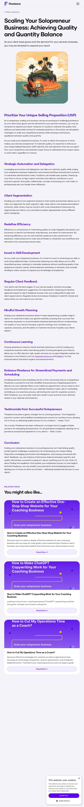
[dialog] (64, 790)
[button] (77, 4)
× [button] (79, 778)
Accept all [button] (64, 796)
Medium (60, 356)
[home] (12, 4)
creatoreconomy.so (43, 356)
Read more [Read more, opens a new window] (65, 791)
